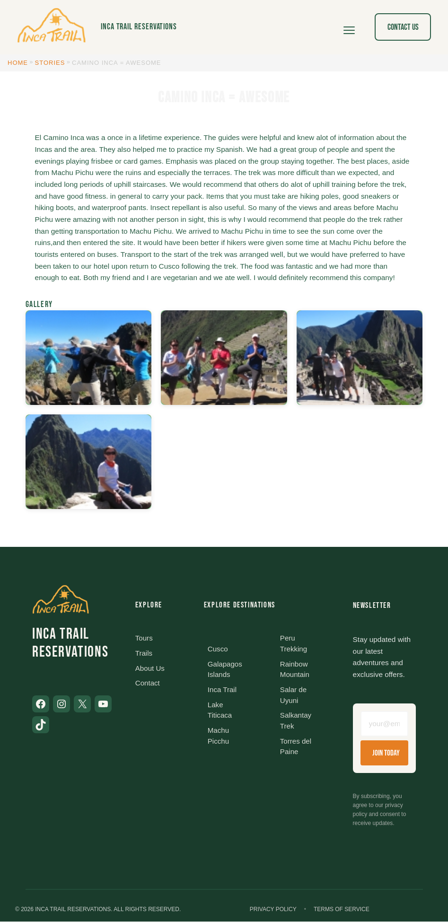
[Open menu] (349, 27)
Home (18, 62)
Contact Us (403, 27)
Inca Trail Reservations (139, 27)
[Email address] (384, 724)
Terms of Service (341, 909)
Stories (50, 62)
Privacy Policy (273, 909)
